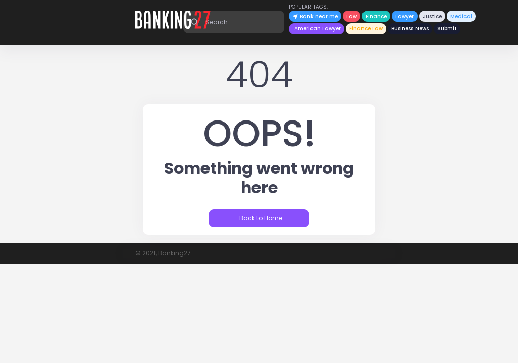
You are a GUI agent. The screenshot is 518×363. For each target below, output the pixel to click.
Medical (461, 16)
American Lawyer (317, 28)
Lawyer (404, 16)
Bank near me (315, 16)
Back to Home (260, 218)
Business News (410, 28)
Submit (447, 28)
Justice (432, 16)
